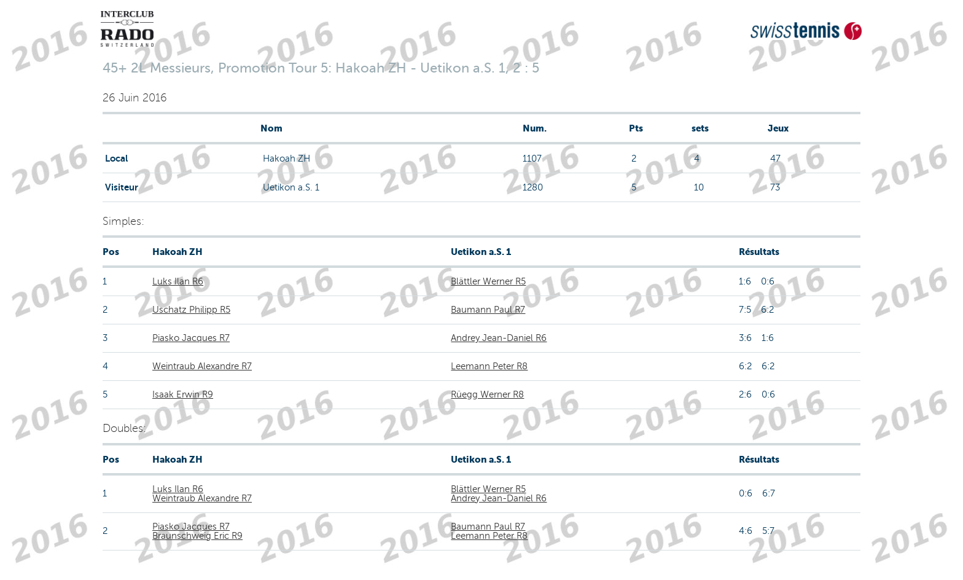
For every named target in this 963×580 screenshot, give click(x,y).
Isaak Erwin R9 (182, 394)
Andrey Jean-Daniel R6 (499, 338)
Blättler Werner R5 (488, 281)
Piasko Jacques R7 (191, 338)
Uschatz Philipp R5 (191, 310)
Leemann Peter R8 (489, 366)
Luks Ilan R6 (177, 281)
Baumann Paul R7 (488, 310)
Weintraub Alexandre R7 (202, 366)
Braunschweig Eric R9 (197, 536)
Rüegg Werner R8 (487, 394)
